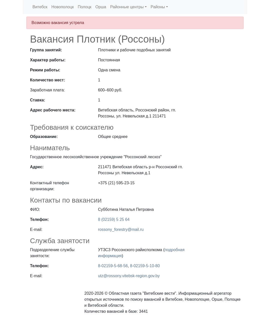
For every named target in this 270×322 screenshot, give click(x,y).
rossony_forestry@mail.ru (121, 229)
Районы (158, 7)
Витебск (39, 7)
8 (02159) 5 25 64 (114, 219)
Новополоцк (62, 7)
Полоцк (85, 7)
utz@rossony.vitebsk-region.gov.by (129, 276)
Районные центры (127, 7)
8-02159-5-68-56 (113, 266)
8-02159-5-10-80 (145, 266)
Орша (101, 7)
